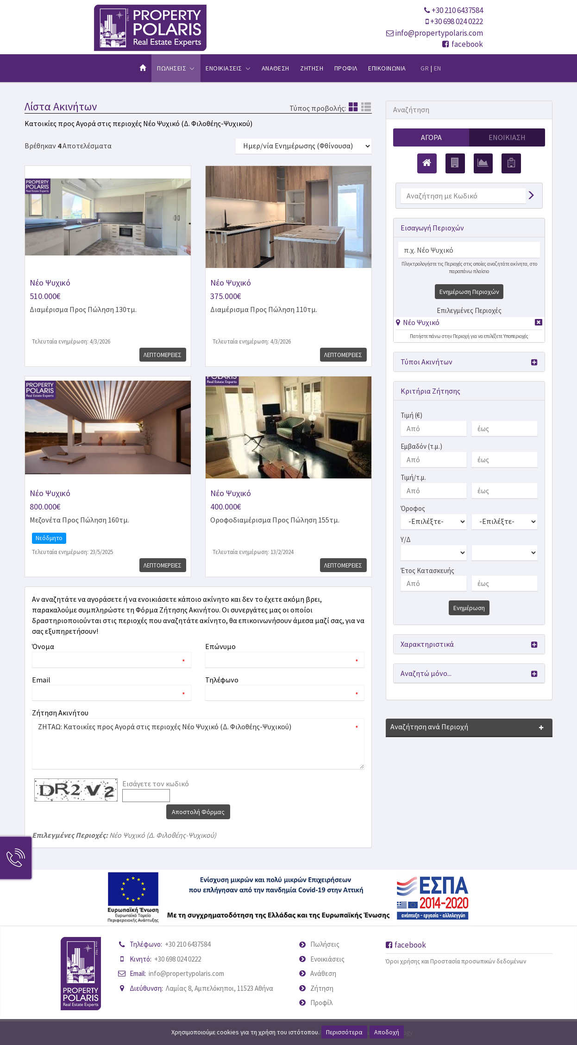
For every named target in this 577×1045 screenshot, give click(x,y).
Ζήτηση (321, 988)
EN (437, 68)
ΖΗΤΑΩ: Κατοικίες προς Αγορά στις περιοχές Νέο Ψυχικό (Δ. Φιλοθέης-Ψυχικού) (198, 743)
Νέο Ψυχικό (421, 322)
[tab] (469, 324)
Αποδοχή (386, 1032)
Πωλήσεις (324, 944)
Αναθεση (275, 68)
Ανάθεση (323, 973)
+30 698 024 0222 (456, 21)
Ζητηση (311, 68)
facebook (462, 44)
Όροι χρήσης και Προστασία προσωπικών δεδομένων (456, 961)
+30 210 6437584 (457, 10)
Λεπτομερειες (162, 354)
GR (424, 68)
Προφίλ (321, 1002)
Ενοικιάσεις (327, 959)
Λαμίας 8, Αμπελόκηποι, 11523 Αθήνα (219, 988)
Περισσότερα (344, 1032)
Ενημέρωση (469, 608)
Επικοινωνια (387, 68)
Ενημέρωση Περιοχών (469, 291)
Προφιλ (345, 68)
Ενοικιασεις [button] (228, 68)
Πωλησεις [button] (175, 68)
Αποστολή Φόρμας (198, 812)
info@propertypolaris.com (439, 33)
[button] (417, 322)
